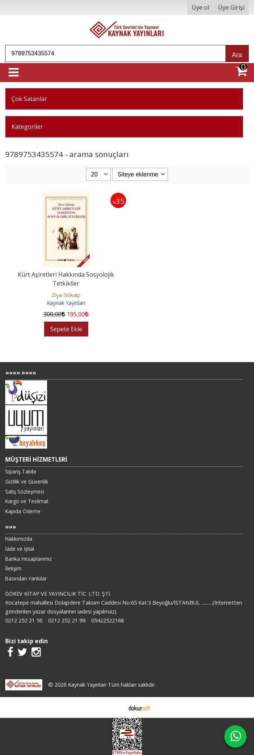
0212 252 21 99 (66, 620)
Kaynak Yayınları (66, 302)
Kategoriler (27, 127)
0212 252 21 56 (23, 620)
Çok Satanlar (29, 99)
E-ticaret (115, 707)
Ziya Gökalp (66, 295)
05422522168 (107, 620)
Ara (237, 55)
